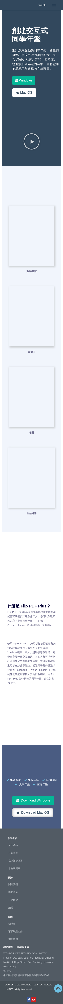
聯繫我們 (13, 939)
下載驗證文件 (15, 931)
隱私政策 (13, 892)
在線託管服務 (15, 860)
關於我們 (13, 884)
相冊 (31, 432)
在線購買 (13, 852)
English (42, 5)
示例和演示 (14, 868)
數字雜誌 (32, 271)
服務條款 (13, 900)
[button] (54, 5)
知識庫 (11, 923)
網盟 (10, 907)
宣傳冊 (31, 351)
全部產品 (13, 845)
